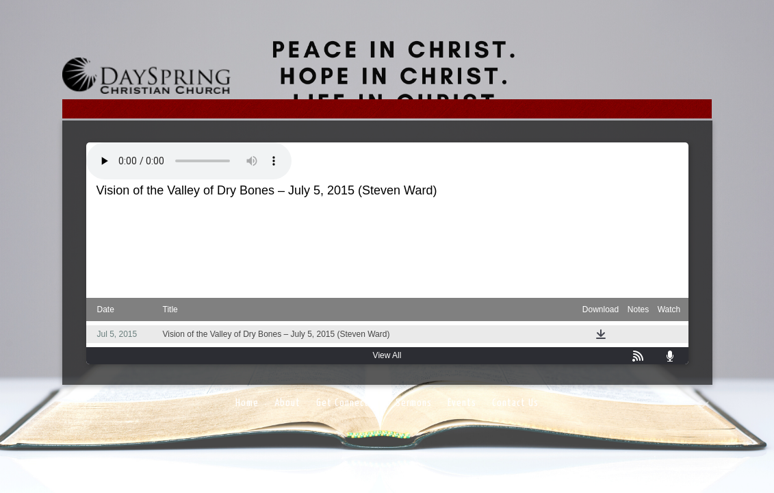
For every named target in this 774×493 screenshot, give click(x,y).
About (287, 403)
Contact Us (515, 403)
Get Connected (348, 403)
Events (462, 403)
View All (387, 355)
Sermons (414, 403)
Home (247, 403)
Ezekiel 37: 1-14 (385, 216)
